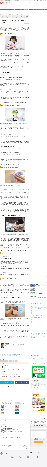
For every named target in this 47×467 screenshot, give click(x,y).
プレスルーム (19, 456)
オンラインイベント (13, 9)
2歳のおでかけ (34, 358)
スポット (2, 9)
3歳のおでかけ (43, 358)
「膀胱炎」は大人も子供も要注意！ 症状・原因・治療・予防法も (10, 374)
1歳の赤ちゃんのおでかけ (43, 356)
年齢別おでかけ (26, 9)
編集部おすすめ (27, 17)
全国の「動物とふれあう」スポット (36, 383)
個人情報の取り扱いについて (38, 438)
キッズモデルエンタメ (7, 17)
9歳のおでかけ (43, 363)
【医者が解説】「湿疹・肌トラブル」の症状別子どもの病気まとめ (11, 354)
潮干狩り (12, 431)
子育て (40, 9)
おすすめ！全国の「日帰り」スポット (36, 381)
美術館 (15, 429)
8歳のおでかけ (34, 363)
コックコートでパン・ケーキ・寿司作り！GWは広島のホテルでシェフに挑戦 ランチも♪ (39, 339)
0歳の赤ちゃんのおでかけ (35, 356)
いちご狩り (15, 431)
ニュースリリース (12, 457)
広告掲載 (11, 456)
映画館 (9, 429)
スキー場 (5, 431)
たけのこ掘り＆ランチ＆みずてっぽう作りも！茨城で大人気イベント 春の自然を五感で (39, 328)
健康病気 (12, 17)
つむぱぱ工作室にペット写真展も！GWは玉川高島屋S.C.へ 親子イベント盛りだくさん (39, 334)
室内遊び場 (6, 429)
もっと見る (27, 448)
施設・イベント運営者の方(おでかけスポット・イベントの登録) (12, 437)
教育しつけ (17, 17)
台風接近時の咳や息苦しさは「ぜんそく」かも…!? (9, 355)
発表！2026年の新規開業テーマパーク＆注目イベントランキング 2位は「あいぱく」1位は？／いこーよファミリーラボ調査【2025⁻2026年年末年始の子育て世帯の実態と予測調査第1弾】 (16, 441)
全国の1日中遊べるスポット (34, 387)
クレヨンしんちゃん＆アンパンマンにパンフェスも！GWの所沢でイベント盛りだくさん (39, 337)
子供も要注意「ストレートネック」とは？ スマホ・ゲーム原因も (10, 376)
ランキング (20, 9)
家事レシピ (22, 17)
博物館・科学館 (12, 429)
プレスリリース (37, 457)
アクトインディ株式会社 (36, 452)
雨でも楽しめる (2, 429)
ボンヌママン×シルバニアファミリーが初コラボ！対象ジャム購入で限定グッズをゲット (38, 331)
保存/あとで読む (36, 0)
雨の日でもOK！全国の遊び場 (35, 385)
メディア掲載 (19, 457)
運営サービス (28, 456)
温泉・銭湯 (2, 431)
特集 (44, 9)
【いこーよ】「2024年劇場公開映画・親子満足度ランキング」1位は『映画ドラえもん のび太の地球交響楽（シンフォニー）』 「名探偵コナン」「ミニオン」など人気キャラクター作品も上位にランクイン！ (16, 446)
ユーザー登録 (2, 437)
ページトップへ (44, 418)
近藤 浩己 (6, 365)
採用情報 (28, 457)
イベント (6, 9)
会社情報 (37, 456)
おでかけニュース (34, 9)
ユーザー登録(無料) (41, 0)
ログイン (46, 0)
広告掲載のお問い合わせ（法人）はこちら (39, 439)
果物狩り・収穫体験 (19, 431)
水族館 (17, 429)
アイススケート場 (8, 431)
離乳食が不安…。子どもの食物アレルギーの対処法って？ (10, 351)
